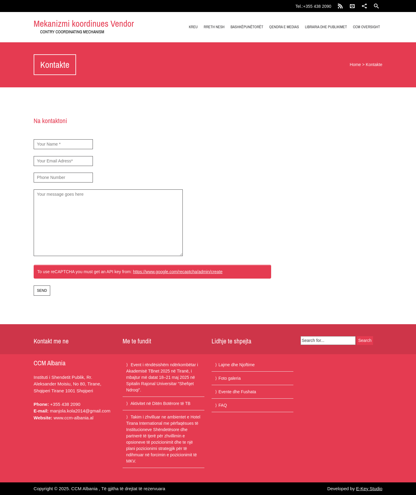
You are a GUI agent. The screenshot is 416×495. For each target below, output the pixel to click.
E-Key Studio (369, 488)
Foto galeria (230, 378)
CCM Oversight (366, 26)
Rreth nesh (214, 26)
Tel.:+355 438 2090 (313, 6)
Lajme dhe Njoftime (237, 364)
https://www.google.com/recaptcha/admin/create (177, 271)
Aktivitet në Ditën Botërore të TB (160, 403)
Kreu (193, 26)
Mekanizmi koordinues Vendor (84, 23)
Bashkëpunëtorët (247, 26)
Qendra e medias (284, 26)
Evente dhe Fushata (237, 391)
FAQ (223, 405)
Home (355, 64)
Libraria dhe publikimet (326, 26)
